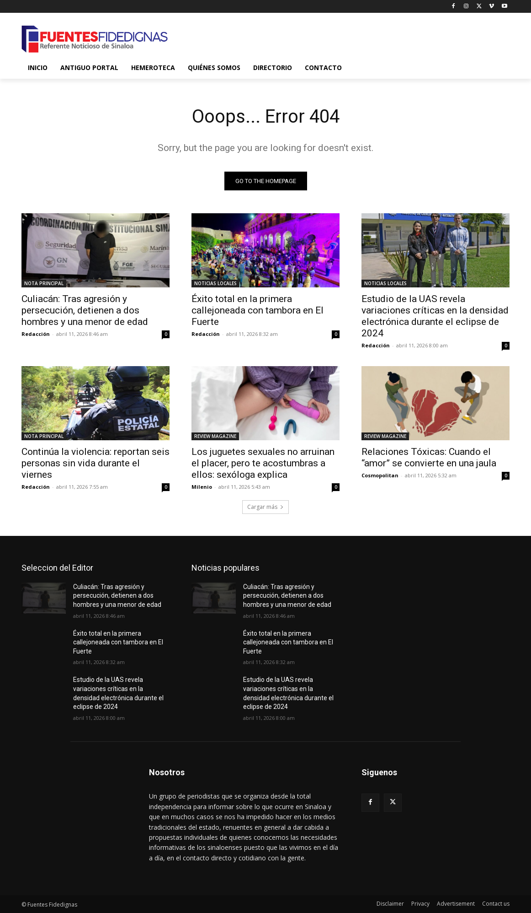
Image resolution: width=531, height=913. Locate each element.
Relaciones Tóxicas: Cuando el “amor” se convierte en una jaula (428, 457)
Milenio (201, 486)
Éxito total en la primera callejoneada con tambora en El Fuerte (257, 310)
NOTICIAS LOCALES (215, 283)
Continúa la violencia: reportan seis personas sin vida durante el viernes (95, 463)
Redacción (35, 333)
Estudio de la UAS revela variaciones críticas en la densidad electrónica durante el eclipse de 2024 (435, 316)
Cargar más (265, 507)
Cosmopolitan (379, 475)
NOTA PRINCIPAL (44, 283)
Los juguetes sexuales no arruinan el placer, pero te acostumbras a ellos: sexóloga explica (263, 463)
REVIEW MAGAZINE (215, 436)
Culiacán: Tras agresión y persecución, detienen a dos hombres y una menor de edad (84, 310)
